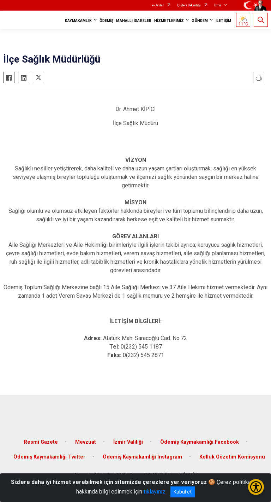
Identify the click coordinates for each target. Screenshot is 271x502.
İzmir (217, 5)
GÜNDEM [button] (200, 20)
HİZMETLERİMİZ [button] (169, 20)
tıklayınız (154, 491)
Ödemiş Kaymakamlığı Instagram (142, 457)
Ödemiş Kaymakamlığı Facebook (199, 442)
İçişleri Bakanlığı (189, 5)
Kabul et (183, 492)
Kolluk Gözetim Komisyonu (232, 457)
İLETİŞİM (223, 20)
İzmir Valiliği (128, 442)
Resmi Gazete (41, 442)
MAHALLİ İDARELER (133, 20)
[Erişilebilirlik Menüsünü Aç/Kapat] (256, 487)
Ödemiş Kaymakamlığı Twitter (49, 457)
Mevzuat (85, 442)
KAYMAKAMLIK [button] (78, 20)
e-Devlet (158, 5)
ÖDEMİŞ (107, 20)
